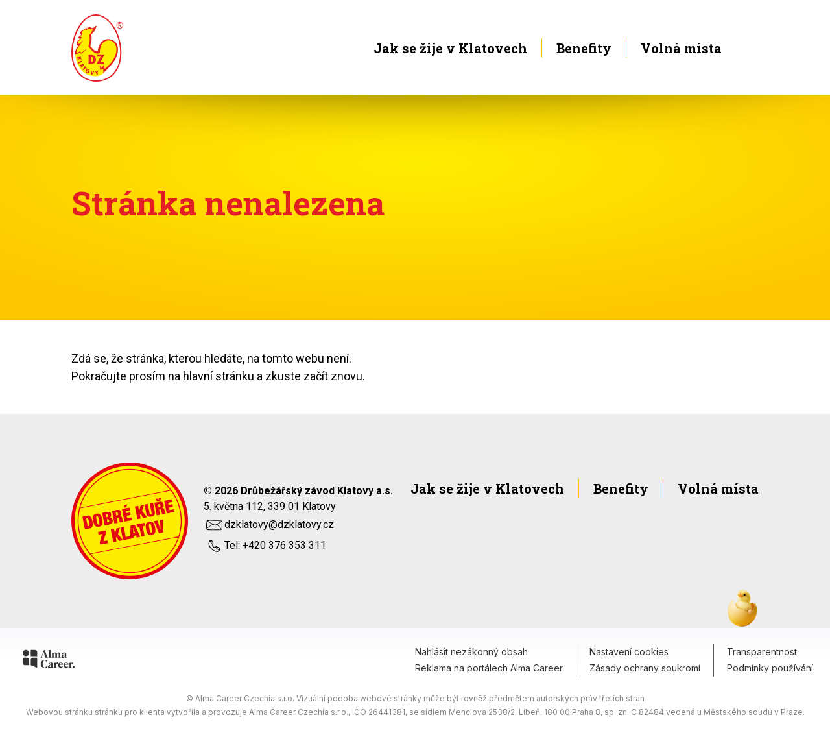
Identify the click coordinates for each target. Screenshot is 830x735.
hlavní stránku (218, 376)
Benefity (583, 48)
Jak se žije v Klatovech (450, 48)
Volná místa (700, 48)
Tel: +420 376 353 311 (265, 545)
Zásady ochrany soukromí (644, 667)
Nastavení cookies (629, 651)
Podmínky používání (770, 667)
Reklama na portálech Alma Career (489, 667)
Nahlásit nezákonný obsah (471, 651)
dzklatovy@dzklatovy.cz (269, 524)
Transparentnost (762, 651)
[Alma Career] (48, 661)
